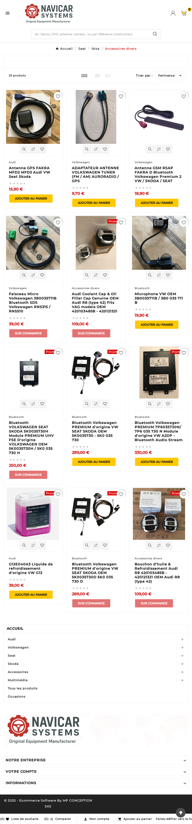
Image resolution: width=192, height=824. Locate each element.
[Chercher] (90, 34)
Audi (12, 639)
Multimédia (18, 680)
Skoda (13, 664)
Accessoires (18, 672)
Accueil (15, 629)
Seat (12, 656)
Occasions (16, 696)
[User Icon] (176, 13)
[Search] (155, 34)
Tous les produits (23, 688)
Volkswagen (18, 647)
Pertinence (170, 75)
